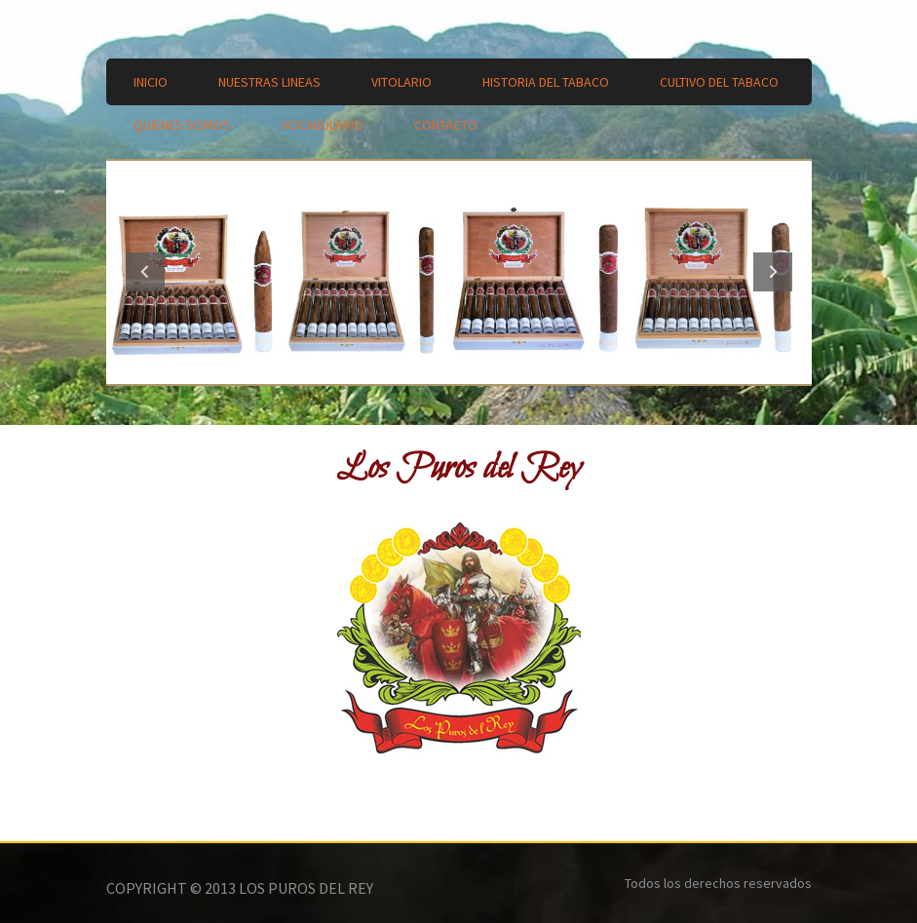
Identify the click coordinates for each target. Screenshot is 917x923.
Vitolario (401, 82)
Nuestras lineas (269, 82)
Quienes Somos (182, 125)
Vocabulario (322, 125)
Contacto (446, 125)
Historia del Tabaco (545, 82)
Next (772, 271)
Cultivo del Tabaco (719, 82)
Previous (145, 271)
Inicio (151, 82)
